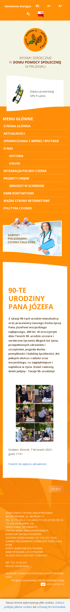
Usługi (14, 163)
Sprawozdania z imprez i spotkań (31, 141)
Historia (16, 156)
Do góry (56, 488)
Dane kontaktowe (19, 193)
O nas (8, 148)
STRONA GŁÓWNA (17, 126)
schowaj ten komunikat (51, 607)
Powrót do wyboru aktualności (27, 464)
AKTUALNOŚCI (14, 133)
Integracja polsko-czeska (25, 171)
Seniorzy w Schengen (26, 186)
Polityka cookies (18, 208)
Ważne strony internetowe (27, 201)
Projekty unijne (16, 178)
